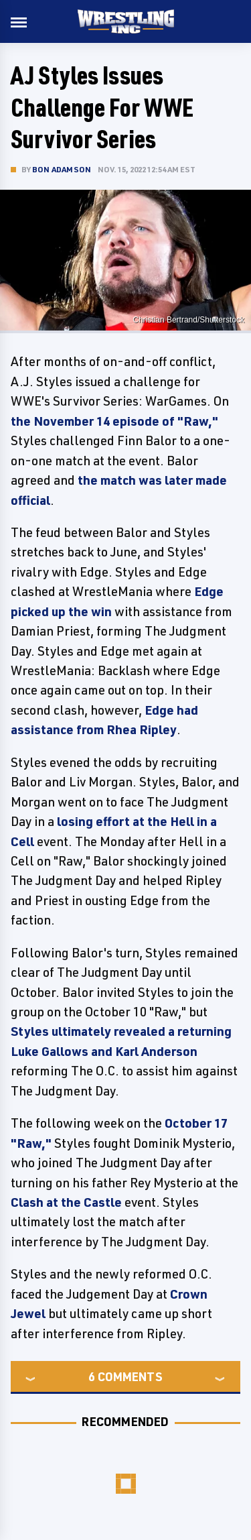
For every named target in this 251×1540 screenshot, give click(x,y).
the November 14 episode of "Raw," (114, 421)
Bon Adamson (61, 169)
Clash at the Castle (66, 1202)
